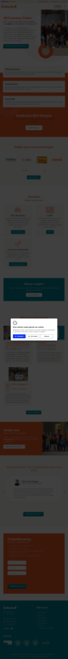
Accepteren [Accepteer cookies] (19, 336)
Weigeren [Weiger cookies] (46, 336)
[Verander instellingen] (33, 336)
